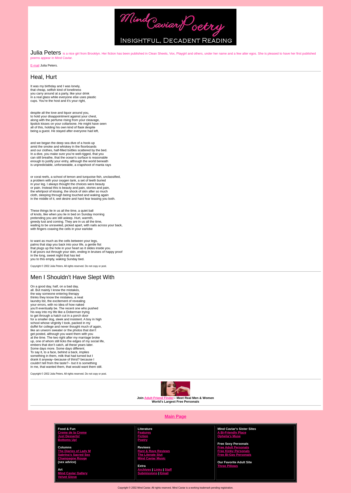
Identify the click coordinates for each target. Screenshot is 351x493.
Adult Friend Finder (159, 398)
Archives (144, 469)
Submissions (147, 473)
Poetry (142, 440)
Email (164, 473)
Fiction (143, 436)
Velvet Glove (67, 477)
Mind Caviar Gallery (73, 473)
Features (144, 432)
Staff (168, 469)
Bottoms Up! (67, 440)
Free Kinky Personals (233, 451)
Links (158, 469)
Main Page (175, 416)
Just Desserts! (69, 436)
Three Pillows (227, 466)
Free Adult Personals (233, 447)
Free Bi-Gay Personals (234, 454)
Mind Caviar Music (152, 458)
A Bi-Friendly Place (231, 432)
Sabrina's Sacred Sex (74, 454)
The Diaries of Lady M (74, 451)
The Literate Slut (150, 454)
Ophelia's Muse (229, 436)
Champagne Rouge (72, 458)
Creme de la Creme (72, 432)
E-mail (34, 65)
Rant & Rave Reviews (154, 451)
